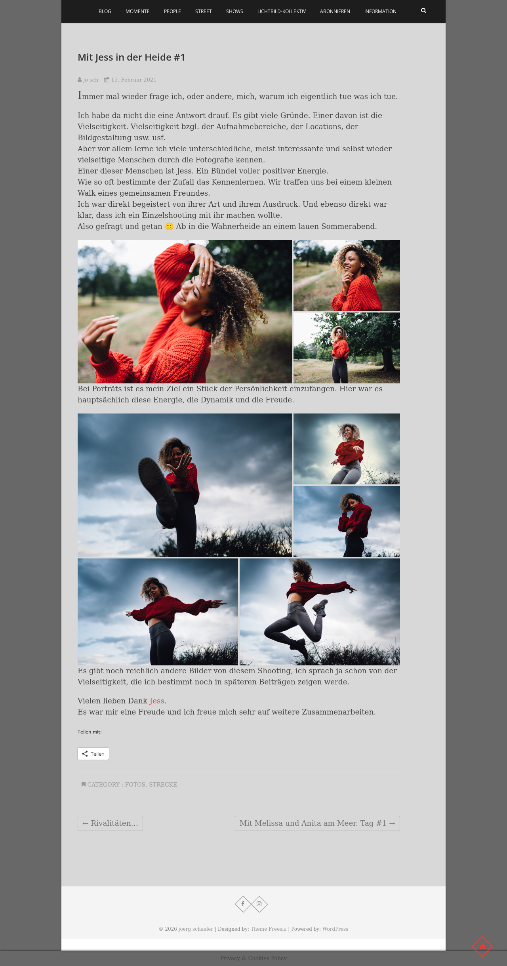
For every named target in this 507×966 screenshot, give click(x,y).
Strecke (163, 784)
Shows (234, 11)
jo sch (88, 80)
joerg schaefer (196, 929)
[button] (185, 311)
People (172, 11)
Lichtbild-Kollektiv (281, 11)
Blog (105, 11)
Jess (157, 701)
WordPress (335, 929)
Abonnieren (335, 11)
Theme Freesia (269, 929)
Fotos (135, 784)
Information (380, 11)
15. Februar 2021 (130, 80)
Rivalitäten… (110, 823)
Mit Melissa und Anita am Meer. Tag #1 (317, 823)
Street (203, 11)
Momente (138, 11)
